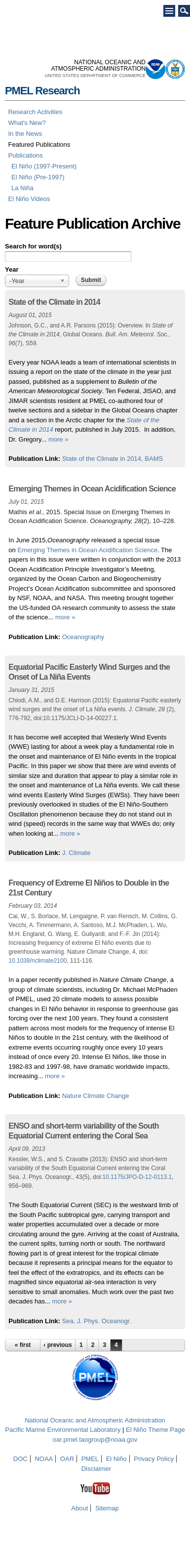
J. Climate (76, 852)
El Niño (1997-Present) (43, 166)
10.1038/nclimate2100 (37, 960)
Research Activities (35, 112)
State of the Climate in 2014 (54, 302)
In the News (25, 133)
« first (23, 1344)
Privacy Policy (154, 1458)
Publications (25, 155)
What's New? (27, 122)
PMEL (90, 1458)
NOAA (44, 1458)
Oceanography (83, 637)
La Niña (22, 188)
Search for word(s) (33, 246)
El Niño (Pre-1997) (38, 177)
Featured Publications (39, 144)
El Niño (116, 1458)
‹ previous (57, 1344)
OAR (67, 1458)
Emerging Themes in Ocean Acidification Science (92, 489)
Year (11, 269)
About (79, 1508)
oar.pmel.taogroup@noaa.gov (95, 1439)
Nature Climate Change (95, 1095)
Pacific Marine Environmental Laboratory (62, 1429)
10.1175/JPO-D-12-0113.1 (137, 1177)
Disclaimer (96, 1468)
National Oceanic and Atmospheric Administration (95, 1420)
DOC (20, 1458)
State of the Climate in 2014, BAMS (112, 458)
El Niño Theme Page (155, 1429)
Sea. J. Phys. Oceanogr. (96, 1321)
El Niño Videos (29, 199)
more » (58, 439)
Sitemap (107, 1508)
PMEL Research (42, 90)
